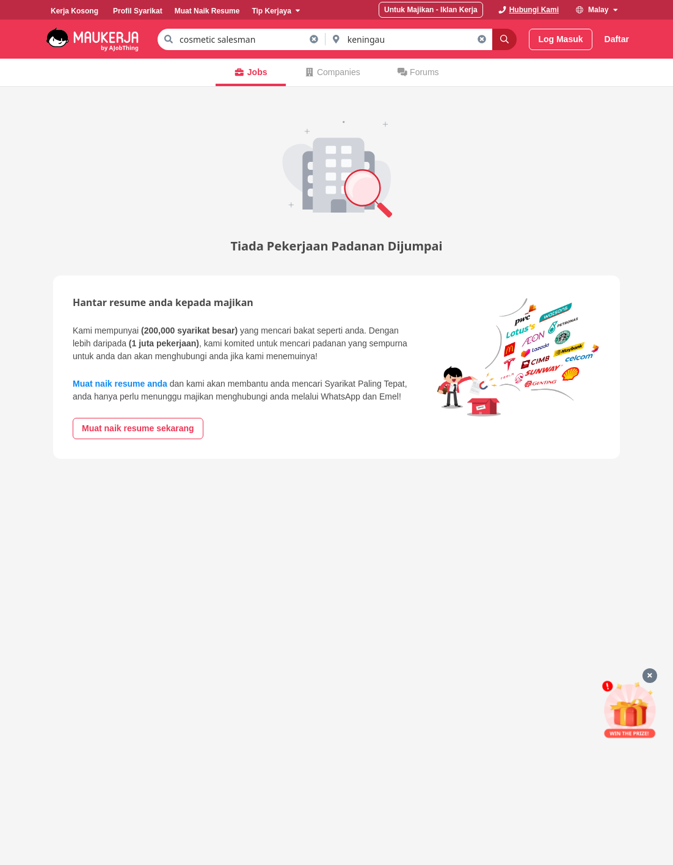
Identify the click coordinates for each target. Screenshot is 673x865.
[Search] (504, 39)
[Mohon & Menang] (629, 709)
